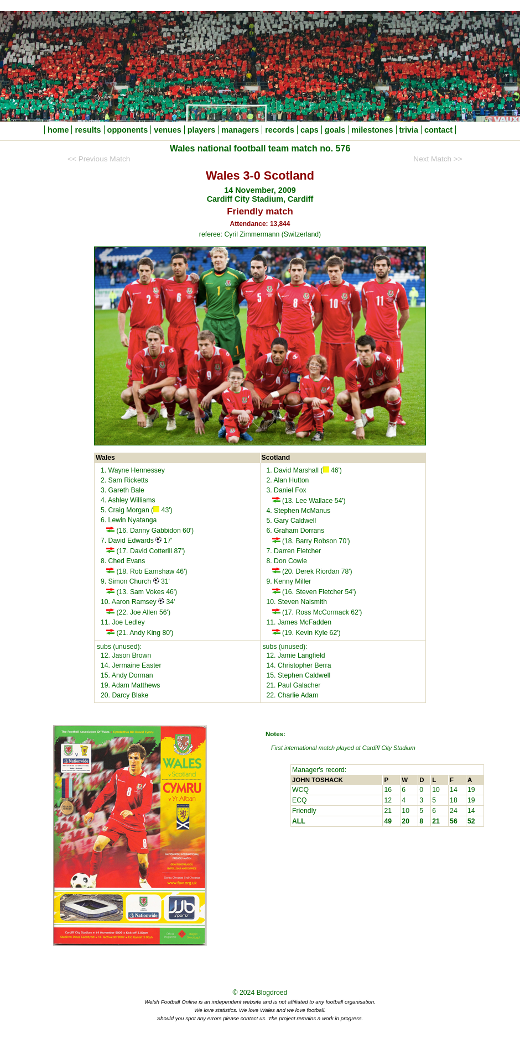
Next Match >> (437, 159)
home (58, 129)
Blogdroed (272, 992)
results (88, 129)
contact (438, 129)
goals (335, 129)
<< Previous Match (98, 159)
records (279, 129)
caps (309, 129)
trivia (408, 129)
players (201, 129)
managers (240, 129)
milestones (372, 129)
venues (167, 129)
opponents (127, 129)
